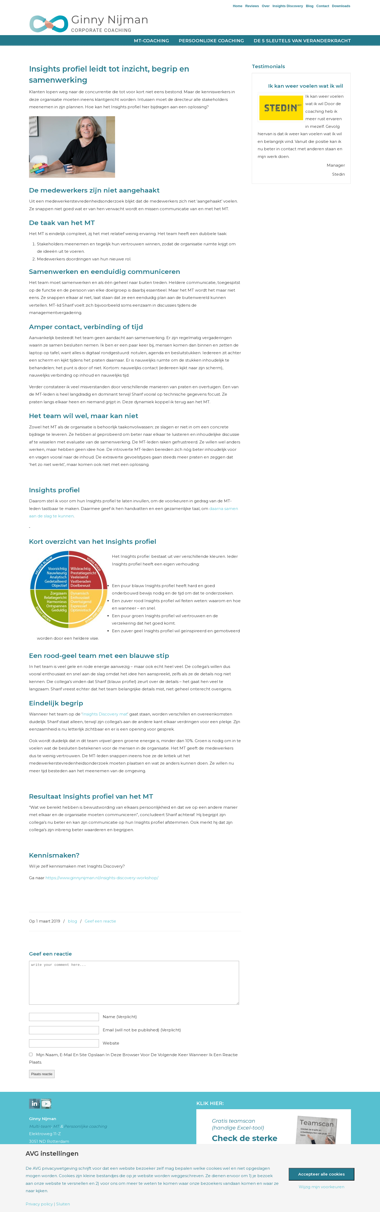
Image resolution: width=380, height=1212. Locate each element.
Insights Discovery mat (104, 714)
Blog (310, 6)
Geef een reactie (100, 921)
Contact (322, 6)
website (111, 1043)
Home (237, 6)
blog (72, 921)
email (142, 1029)
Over (266, 6)
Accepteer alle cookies (321, 1174)
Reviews (252, 6)
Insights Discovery (288, 6)
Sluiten (63, 1204)
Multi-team (40, 1126)
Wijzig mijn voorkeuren (321, 1187)
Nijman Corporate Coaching (95, 23)
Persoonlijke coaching (85, 1126)
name (120, 1016)
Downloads (341, 6)
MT (56, 1126)
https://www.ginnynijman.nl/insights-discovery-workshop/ (101, 877)
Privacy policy (39, 1204)
